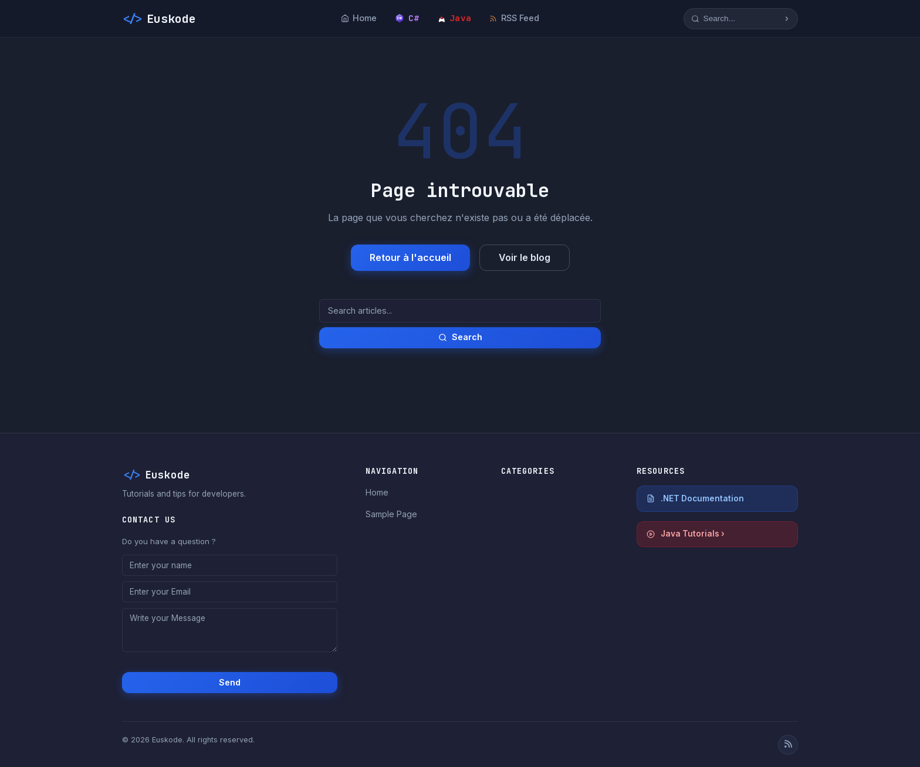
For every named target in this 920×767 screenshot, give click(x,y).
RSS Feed (514, 21)
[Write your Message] (229, 630)
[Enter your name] (229, 565)
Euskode (171, 18)
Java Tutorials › (686, 533)
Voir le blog (524, 257)
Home (359, 18)
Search (460, 337)
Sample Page (391, 514)
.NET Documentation (695, 498)
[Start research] (786, 19)
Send (230, 682)
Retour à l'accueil (410, 257)
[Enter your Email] (229, 591)
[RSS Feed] (788, 745)
